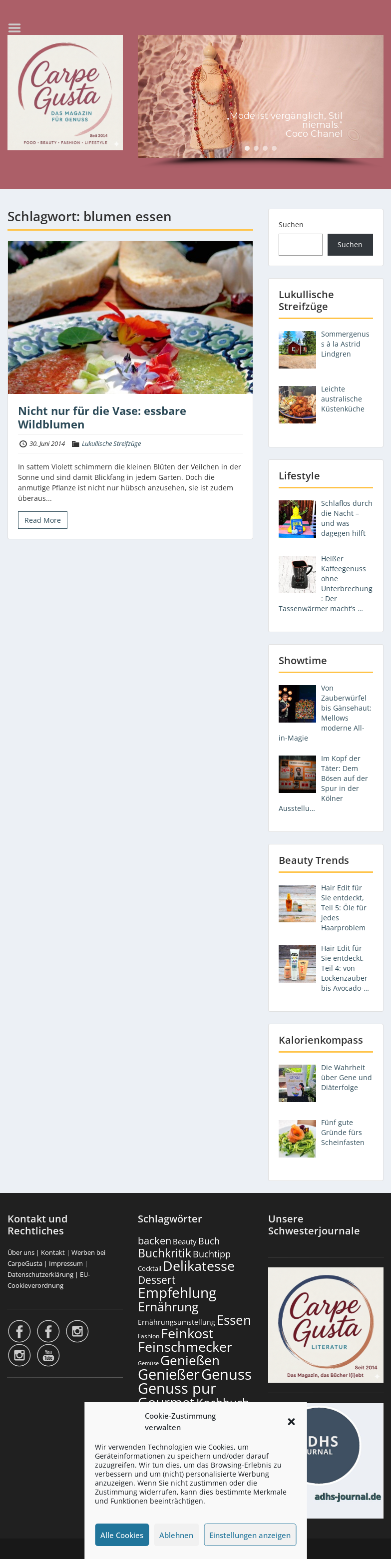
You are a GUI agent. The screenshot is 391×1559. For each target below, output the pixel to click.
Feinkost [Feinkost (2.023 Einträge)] (187, 1333)
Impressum (66, 1263)
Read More (42, 520)
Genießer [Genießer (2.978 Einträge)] (169, 1374)
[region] (261, 102)
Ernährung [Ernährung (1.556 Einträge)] (168, 1306)
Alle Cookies (121, 1535)
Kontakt (53, 1252)
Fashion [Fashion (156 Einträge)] (148, 1336)
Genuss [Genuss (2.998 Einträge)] (226, 1374)
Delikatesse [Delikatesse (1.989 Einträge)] (199, 1265)
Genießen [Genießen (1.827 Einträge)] (190, 1360)
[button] (291, 1422)
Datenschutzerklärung (40, 1274)
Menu (17, 28)
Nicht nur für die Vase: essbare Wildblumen (102, 417)
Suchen (291, 224)
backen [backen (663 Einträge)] (154, 1240)
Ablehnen (176, 1535)
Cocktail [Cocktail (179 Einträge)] (149, 1268)
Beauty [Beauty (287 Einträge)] (185, 1241)
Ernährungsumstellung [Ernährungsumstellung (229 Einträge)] (176, 1322)
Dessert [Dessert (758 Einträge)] (156, 1279)
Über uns (20, 1252)
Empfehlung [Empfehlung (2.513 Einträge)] (177, 1292)
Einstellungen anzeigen (250, 1535)
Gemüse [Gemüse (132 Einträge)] (148, 1363)
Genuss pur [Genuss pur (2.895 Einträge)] (177, 1388)
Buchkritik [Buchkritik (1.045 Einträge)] (164, 1253)
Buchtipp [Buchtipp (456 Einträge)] (212, 1254)
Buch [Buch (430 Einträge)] (209, 1241)
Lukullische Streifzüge (111, 443)
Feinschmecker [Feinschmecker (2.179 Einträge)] (185, 1346)
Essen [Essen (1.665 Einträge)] (234, 1320)
